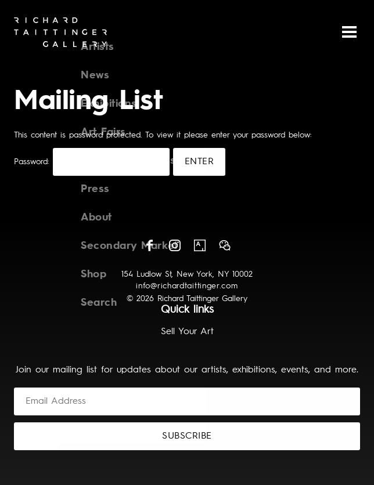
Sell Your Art (187, 331)
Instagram (175, 245)
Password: (92, 162)
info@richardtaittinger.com (187, 286)
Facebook (150, 245)
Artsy (200, 245)
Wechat (225, 245)
